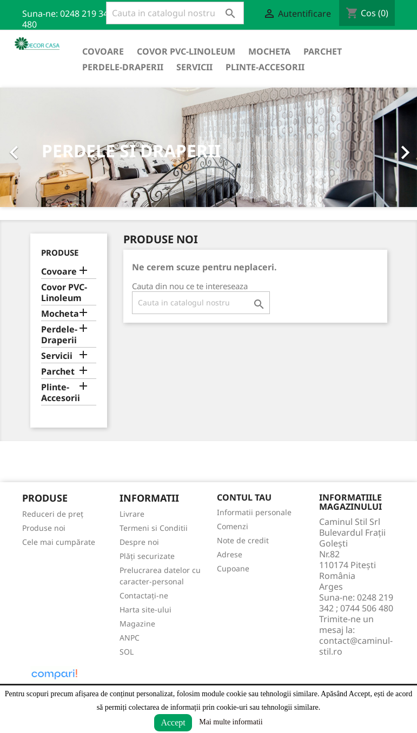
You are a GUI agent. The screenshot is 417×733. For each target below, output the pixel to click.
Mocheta (269, 51)
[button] (31, 147)
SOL (127, 652)
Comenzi (232, 526)
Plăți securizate (147, 556)
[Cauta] (175, 13)
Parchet (322, 51)
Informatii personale (254, 512)
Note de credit (243, 540)
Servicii (194, 67)
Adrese (229, 554)
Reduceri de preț (52, 514)
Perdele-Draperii (122, 67)
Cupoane (233, 568)
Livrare (132, 514)
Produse (59, 252)
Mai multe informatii (230, 722)
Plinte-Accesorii (265, 67)
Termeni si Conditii (154, 528)
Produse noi (43, 528)
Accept (173, 722)
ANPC (130, 637)
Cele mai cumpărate (58, 542)
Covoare (103, 51)
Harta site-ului (145, 609)
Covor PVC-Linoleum (186, 51)
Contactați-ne (144, 595)
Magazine (137, 623)
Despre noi (139, 542)
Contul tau (244, 497)
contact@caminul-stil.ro (356, 646)
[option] (208, 147)
